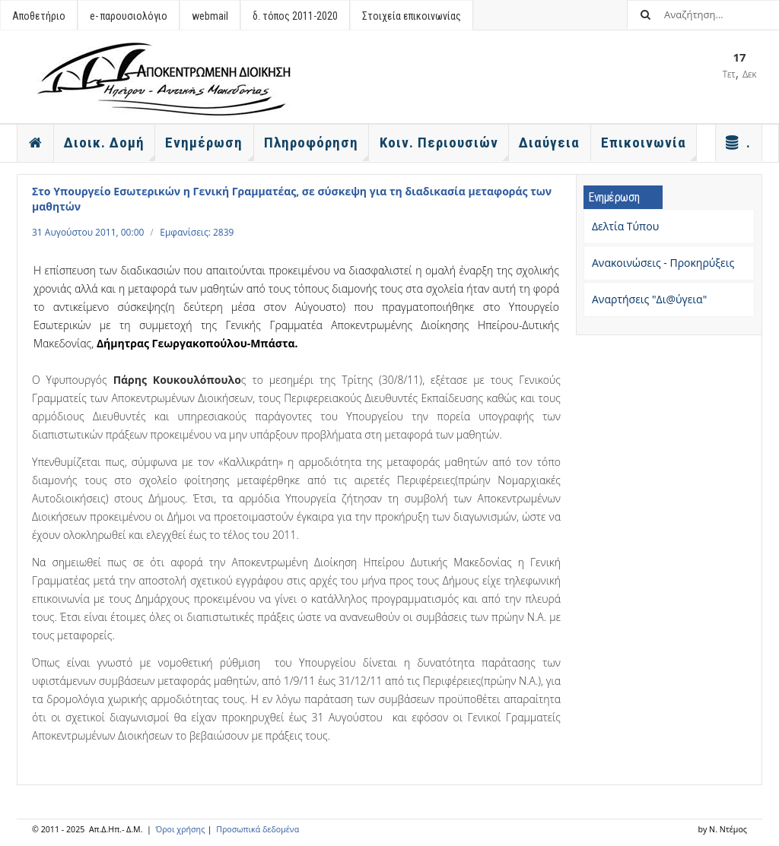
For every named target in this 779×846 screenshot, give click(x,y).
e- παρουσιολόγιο (128, 16)
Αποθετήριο (38, 16)
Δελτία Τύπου (625, 226)
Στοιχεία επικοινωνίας (411, 16)
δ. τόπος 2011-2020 (295, 16)
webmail (210, 16)
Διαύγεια (549, 142)
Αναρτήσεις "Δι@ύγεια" (649, 299)
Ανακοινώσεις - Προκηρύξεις (663, 262)
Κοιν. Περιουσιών (444, 147)
